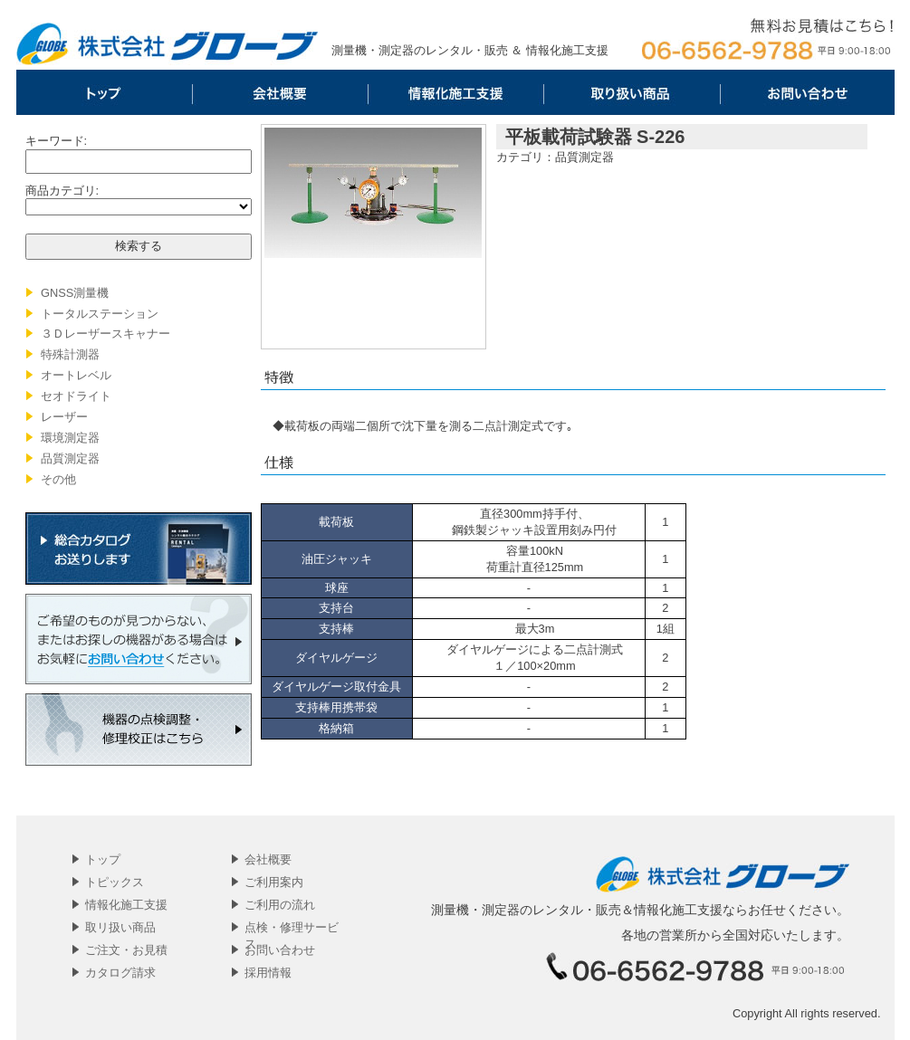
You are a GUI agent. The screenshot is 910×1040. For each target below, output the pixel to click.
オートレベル (76, 375)
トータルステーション (99, 313)
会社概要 (280, 92)
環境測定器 (70, 437)
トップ (104, 92)
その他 (58, 479)
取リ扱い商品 (631, 92)
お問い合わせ (807, 92)
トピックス (114, 882)
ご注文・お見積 (126, 950)
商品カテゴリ (60, 190)
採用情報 (268, 972)
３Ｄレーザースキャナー (105, 333)
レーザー (64, 417)
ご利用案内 (273, 882)
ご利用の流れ (279, 904)
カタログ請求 (120, 972)
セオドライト (76, 396)
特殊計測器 (70, 354)
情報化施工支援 (455, 92)
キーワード (54, 141)
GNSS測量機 (75, 293)
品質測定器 (70, 458)
